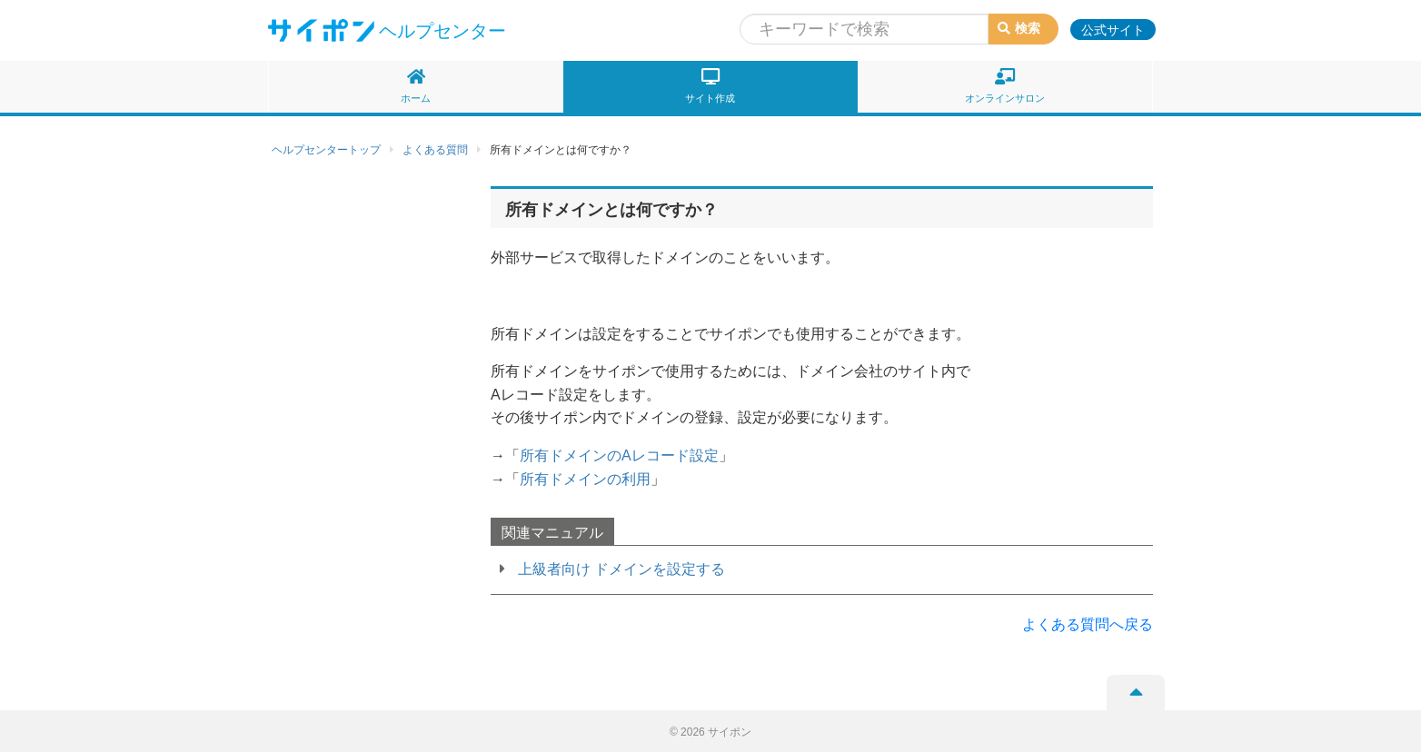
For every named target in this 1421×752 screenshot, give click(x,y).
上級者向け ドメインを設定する (621, 569)
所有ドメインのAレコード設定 (619, 455)
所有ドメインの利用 (585, 479)
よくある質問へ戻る (1087, 624)
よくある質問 (435, 149)
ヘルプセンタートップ (326, 149)
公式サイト (1113, 30)
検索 (1019, 28)
